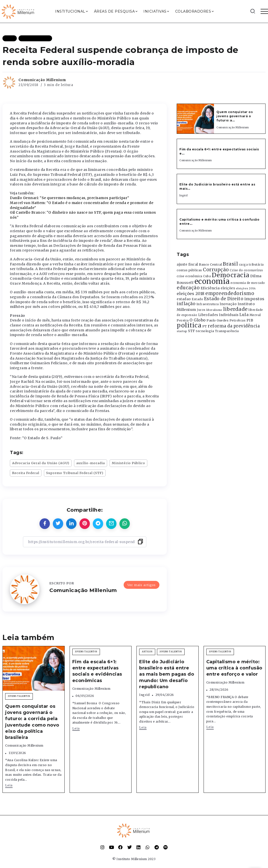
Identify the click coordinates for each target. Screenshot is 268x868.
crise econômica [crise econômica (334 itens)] (189, 276)
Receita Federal (25, 473)
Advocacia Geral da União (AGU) (40, 463)
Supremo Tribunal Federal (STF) (74, 473)
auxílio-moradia (90, 463)
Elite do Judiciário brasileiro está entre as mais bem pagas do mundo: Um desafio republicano (166, 674)
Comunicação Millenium (42, 80)
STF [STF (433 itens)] (191, 331)
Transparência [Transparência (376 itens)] (227, 331)
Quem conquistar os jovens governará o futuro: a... (234, 116)
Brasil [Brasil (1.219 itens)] (230, 264)
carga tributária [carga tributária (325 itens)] (251, 264)
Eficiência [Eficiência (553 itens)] (210, 288)
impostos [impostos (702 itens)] (254, 298)
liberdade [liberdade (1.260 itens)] (235, 309)
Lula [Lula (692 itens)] (244, 314)
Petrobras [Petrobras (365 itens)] (238, 320)
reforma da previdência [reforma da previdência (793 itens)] (234, 326)
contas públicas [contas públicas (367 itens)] (189, 270)
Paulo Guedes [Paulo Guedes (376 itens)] (218, 320)
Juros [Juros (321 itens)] (201, 310)
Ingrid (183, 195)
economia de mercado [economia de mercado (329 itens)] (247, 283)
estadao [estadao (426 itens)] (184, 299)
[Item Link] (195, 119)
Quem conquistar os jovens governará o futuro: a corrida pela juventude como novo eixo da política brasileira (32, 722)
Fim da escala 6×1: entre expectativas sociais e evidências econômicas (97, 671)
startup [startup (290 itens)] (182, 331)
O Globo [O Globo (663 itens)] (198, 320)
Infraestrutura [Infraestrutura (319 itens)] (207, 304)
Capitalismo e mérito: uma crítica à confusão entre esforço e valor (234, 668)
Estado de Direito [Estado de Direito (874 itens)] (224, 298)
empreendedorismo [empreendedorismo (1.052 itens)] (229, 293)
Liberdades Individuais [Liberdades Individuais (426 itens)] (218, 315)
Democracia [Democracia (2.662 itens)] (230, 275)
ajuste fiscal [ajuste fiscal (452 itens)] (187, 264)
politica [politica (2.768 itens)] (189, 325)
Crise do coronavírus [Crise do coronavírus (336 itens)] (246, 270)
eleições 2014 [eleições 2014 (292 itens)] (246, 288)
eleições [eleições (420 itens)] (228, 288)
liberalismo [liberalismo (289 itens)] (214, 310)
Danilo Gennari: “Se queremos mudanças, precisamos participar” (69, 198)
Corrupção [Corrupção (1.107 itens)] (216, 270)
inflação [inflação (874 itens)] (186, 303)
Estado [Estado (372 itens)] (197, 299)
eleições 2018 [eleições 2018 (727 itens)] (191, 293)
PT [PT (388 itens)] (204, 326)
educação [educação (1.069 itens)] (188, 288)
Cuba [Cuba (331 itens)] (207, 276)
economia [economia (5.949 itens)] (212, 281)
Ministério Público (128, 463)
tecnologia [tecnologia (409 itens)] (205, 331)
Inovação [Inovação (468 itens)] (228, 304)
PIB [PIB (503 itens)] (250, 320)
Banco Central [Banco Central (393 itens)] (210, 264)
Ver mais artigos (141, 585)
